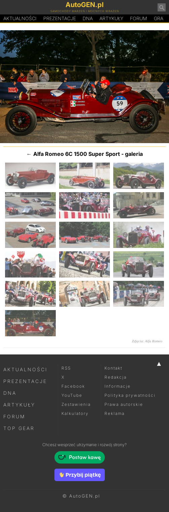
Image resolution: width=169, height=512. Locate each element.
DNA (9, 393)
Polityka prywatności (130, 395)
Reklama (114, 413)
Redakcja (115, 377)
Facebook (73, 386)
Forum (138, 18)
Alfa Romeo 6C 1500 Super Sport (76, 154)
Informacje (117, 386)
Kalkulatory (75, 413)
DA (88, 18)
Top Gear (19, 428)
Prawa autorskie (123, 404)
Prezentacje (59, 18)
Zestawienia (76, 404)
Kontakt (113, 368)
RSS (66, 368)
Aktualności (20, 18)
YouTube (71, 395)
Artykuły (111, 18)
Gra (158, 18)
